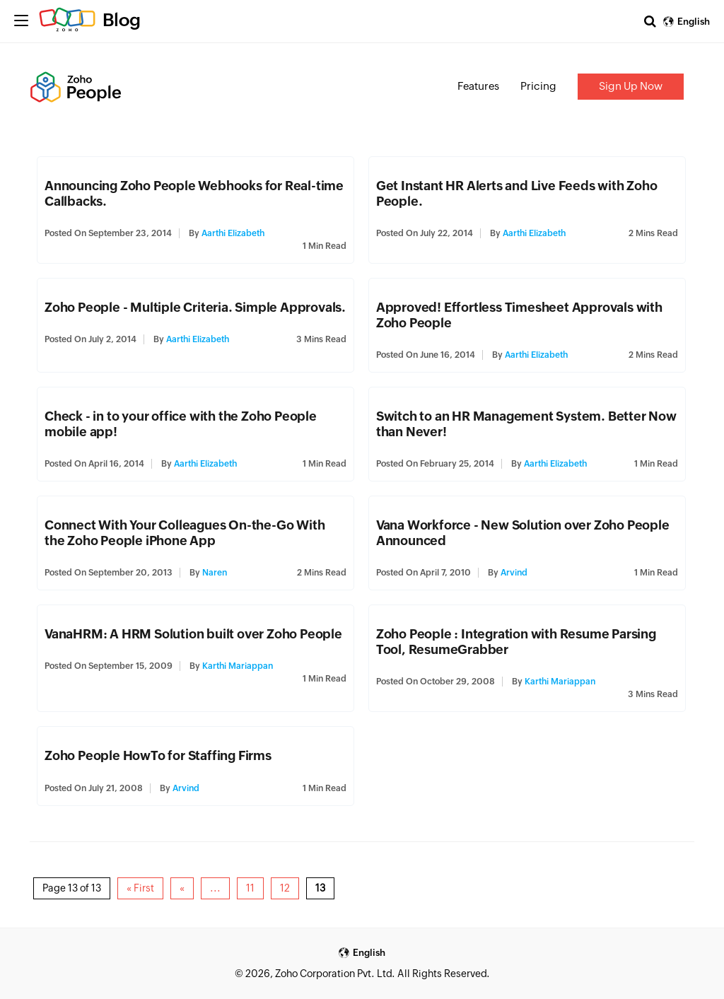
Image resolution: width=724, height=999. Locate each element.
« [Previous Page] (182, 888)
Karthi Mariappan (237, 666)
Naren (214, 573)
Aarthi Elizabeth (233, 233)
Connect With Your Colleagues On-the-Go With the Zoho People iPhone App (185, 533)
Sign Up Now (630, 86)
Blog (122, 20)
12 (285, 888)
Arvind (514, 573)
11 (250, 888)
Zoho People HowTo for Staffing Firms (158, 755)
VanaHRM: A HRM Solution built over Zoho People (193, 633)
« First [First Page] (140, 888)
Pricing (538, 86)
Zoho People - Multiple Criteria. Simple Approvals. (195, 307)
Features (478, 86)
